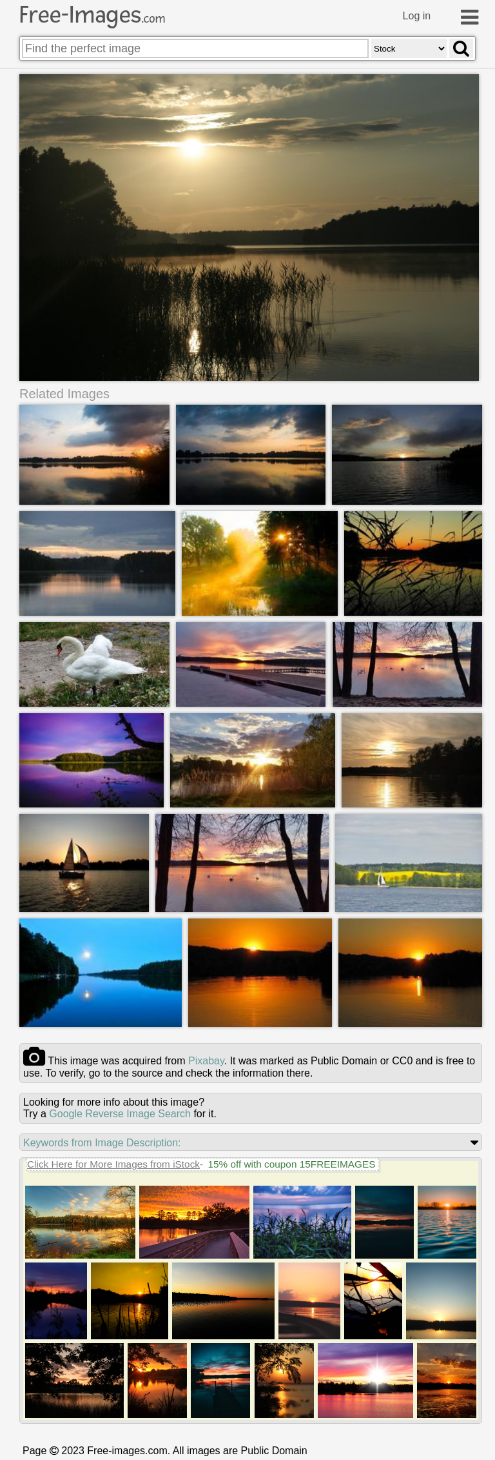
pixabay (206, 1060)
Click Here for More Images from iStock (113, 1163)
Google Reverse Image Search (120, 1113)
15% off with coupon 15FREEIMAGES (291, 1163)
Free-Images (92, 15)
